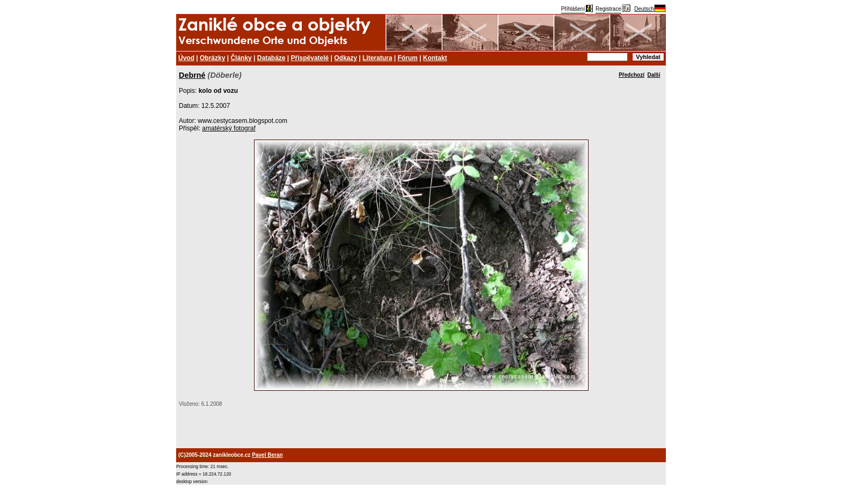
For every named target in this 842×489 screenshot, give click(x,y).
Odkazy (345, 58)
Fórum (407, 58)
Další (654, 75)
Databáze (271, 58)
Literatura (377, 58)
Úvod (186, 58)
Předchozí (631, 75)
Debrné (192, 75)
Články (240, 58)
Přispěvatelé (310, 58)
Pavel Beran (267, 455)
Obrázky (212, 58)
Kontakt (435, 58)
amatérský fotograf (228, 128)
